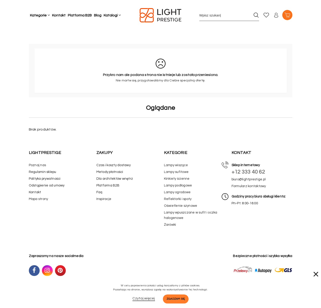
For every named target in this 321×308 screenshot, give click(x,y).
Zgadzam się (175, 298)
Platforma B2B (80, 15)
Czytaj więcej (143, 298)
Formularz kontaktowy (249, 186)
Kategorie (38, 15)
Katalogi (111, 15)
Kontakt (59, 15)
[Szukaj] (256, 15)
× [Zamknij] (316, 274)
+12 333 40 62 (248, 172)
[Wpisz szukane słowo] (225, 15)
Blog (97, 15)
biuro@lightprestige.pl (249, 179)
